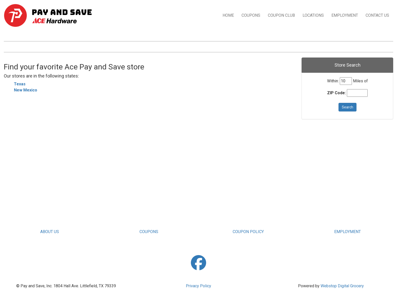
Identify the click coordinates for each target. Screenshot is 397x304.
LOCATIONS (313, 15)
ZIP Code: (336, 92)
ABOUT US (49, 231)
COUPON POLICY (248, 231)
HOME (228, 15)
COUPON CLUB (281, 15)
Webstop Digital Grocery (342, 285)
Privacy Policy (198, 285)
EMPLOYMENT (344, 15)
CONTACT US (377, 15)
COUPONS (251, 15)
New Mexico (25, 90)
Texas (20, 84)
